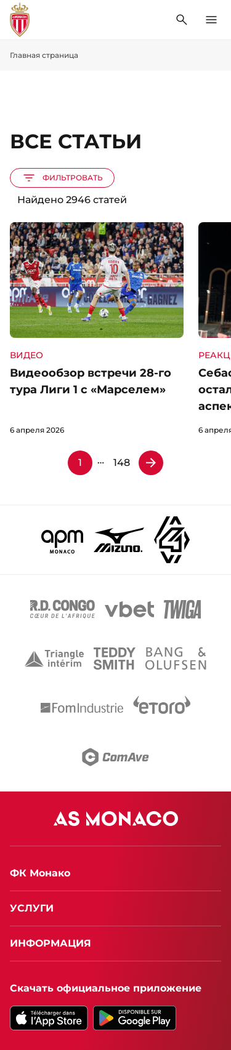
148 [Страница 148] (121, 462)
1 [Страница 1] (80, 462)
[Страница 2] (151, 463)
